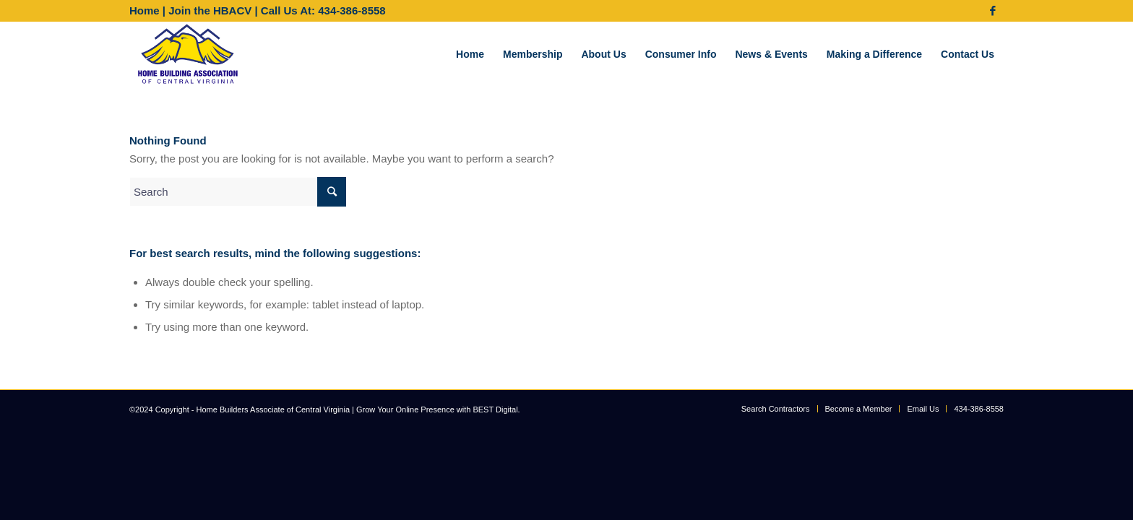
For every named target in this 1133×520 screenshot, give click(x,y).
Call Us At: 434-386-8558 (323, 10)
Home (144, 10)
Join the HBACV (209, 10)
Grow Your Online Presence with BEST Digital (437, 409)
